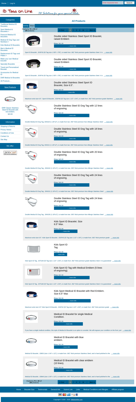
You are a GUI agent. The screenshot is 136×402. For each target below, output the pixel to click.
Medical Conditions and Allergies (96, 389)
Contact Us (5, 136)
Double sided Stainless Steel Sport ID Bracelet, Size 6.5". (73, 84)
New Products (10, 87)
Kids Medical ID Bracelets (10, 45)
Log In (12, 3)
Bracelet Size (29, 389)
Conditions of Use (7, 133)
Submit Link (68, 389)
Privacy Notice (6, 130)
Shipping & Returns (8, 126)
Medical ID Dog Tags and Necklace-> (10, 41)
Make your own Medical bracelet (9, 60)
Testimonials (42, 389)
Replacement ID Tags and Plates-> (10, 54)
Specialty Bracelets (8, 64)
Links (78, 389)
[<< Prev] (61, 30)
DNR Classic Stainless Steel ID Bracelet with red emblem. (10, 103)
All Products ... (6, 81)
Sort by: (26, 26)
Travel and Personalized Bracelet (10, 68)
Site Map (4, 139)
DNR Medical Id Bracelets (10, 78)
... (86, 30)
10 (83, 30)
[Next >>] (92, 30)
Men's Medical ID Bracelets (7, 49)
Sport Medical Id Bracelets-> (7, 30)
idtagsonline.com (77, 399)
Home (3, 3)
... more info (72, 46)
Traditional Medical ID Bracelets (9, 25)
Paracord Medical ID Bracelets (8, 36)
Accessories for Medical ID (9, 73)
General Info (55, 389)
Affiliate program (118, 389)
